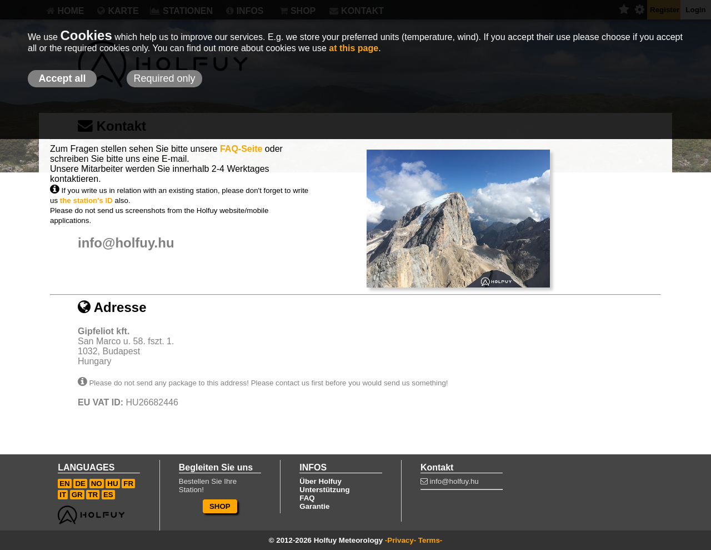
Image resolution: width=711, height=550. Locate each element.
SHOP (220, 506)
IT (62, 494)
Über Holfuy (320, 481)
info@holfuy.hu (126, 242)
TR (93, 494)
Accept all (62, 78)
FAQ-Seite (241, 148)
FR (128, 483)
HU (112, 483)
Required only (164, 78)
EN (64, 483)
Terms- (430, 540)
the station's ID (86, 200)
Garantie (314, 506)
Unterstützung (324, 489)
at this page (353, 48)
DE (80, 483)
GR (77, 494)
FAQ (306, 498)
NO (96, 483)
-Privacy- (400, 540)
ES (108, 494)
